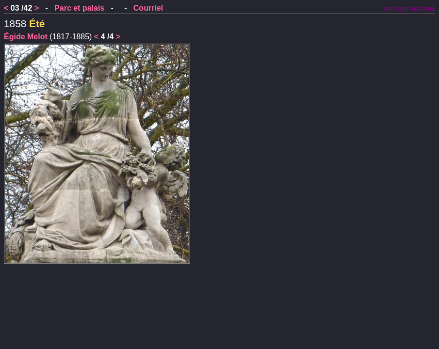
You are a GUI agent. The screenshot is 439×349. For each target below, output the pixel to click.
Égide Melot (26, 36)
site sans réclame (409, 8)
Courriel (148, 8)
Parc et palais (79, 8)
